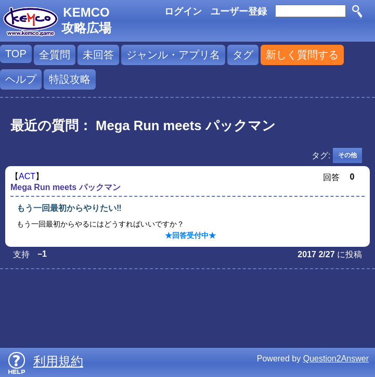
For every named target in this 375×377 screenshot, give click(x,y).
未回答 (98, 54)
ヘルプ (20, 79)
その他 (347, 155)
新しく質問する (302, 54)
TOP (16, 53)
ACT (27, 176)
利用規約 (58, 361)
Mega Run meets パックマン (65, 187)
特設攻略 (69, 79)
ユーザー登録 (239, 11)
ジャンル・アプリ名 (173, 54)
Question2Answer (336, 358)
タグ (242, 54)
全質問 (54, 54)
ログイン (183, 11)
